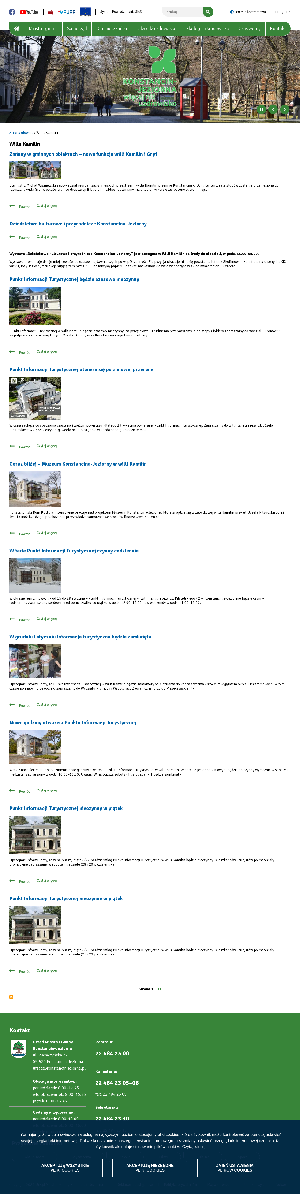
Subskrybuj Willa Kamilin (11, 997)
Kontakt (278, 28)
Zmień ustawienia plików (235, 1167)
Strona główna (21, 132)
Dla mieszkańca (111, 28)
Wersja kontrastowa (251, 12)
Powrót (24, 207)
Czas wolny (250, 28)
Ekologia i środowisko (207, 28)
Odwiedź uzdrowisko (156, 28)
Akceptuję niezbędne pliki (150, 1167)
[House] (16, 29)
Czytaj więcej (193, 1147)
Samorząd (77, 28)
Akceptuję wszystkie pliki (65, 1167)
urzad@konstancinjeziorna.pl (59, 1068)
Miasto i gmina (43, 28)
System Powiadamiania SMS (121, 12)
